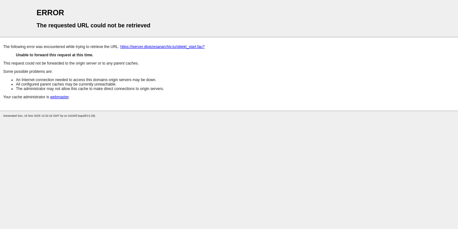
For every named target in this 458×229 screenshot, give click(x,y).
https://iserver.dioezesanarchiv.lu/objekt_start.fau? (162, 47)
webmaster (59, 97)
